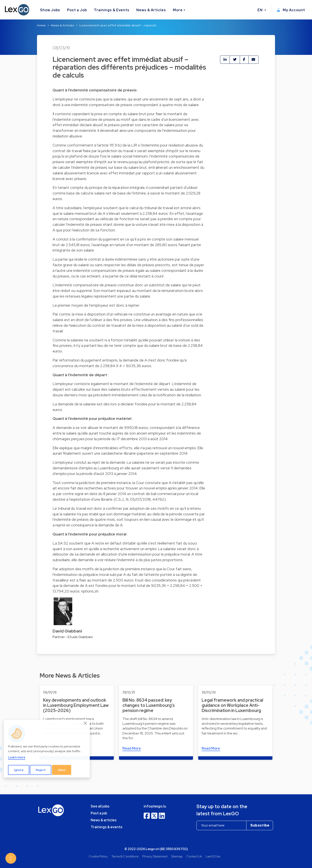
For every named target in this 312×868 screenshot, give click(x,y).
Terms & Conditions (124, 856)
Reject (41, 770)
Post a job (99, 813)
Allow (62, 770)
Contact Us (194, 856)
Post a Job (77, 10)
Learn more (16, 757)
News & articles (104, 820)
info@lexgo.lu (155, 806)
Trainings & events (106, 827)
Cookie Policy (98, 856)
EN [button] (260, 10)
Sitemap (177, 856)
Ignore (19, 770)
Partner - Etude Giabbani (73, 637)
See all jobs (100, 806)
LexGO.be (213, 856)
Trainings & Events (111, 10)
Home (41, 25)
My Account (291, 10)
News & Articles (151, 10)
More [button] (178, 10)
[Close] (85, 723)
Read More (131, 748)
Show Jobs (50, 10)
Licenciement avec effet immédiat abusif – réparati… (118, 25)
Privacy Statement (154, 856)
